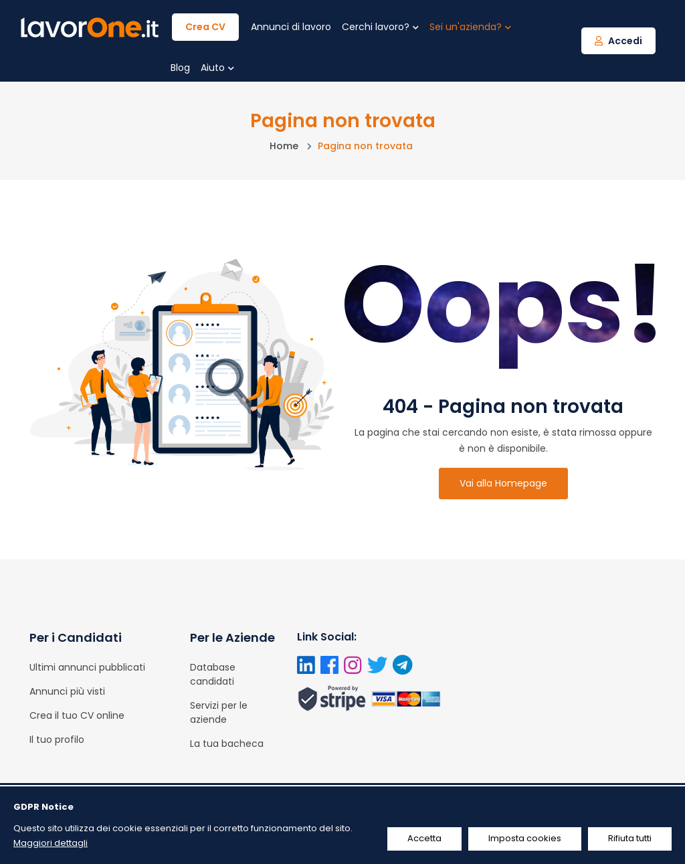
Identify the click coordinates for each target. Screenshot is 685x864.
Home (284, 146)
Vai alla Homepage (503, 483)
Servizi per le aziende (219, 712)
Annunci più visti (67, 691)
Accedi (618, 41)
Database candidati (212, 674)
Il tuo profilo (56, 739)
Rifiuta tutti (630, 838)
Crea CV (205, 26)
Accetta (424, 838)
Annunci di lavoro (291, 26)
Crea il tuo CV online (76, 715)
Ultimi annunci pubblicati (87, 667)
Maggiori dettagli (50, 843)
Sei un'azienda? (470, 26)
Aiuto (217, 67)
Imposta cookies (524, 838)
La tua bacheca (227, 743)
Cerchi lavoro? (380, 26)
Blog (180, 67)
